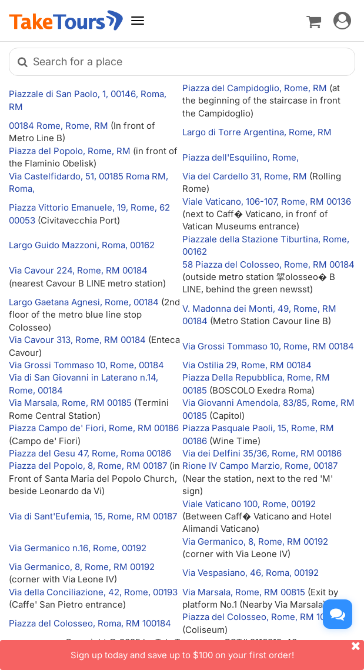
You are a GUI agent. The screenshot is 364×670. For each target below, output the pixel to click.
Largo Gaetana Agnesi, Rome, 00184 (84, 302)
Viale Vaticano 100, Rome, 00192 (249, 503)
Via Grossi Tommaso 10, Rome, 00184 (86, 365)
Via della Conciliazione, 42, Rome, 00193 (93, 592)
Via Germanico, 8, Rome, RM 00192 (255, 541)
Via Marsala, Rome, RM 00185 (70, 402)
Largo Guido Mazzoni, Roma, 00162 (82, 245)
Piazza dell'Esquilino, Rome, (240, 157)
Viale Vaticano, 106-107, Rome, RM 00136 (266, 201)
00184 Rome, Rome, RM (60, 125)
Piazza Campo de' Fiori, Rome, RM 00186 (94, 428)
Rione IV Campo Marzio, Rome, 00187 (260, 465)
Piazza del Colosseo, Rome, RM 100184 (263, 616)
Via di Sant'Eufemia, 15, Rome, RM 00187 (93, 516)
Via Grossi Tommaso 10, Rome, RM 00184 (268, 346)
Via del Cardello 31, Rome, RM (245, 176)
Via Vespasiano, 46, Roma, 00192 (250, 572)
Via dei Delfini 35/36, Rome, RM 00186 (262, 453)
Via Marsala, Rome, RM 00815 (243, 592)
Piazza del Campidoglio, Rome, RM (255, 88)
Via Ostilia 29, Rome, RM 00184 (247, 365)
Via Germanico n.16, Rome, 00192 (77, 548)
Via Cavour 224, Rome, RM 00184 (78, 270)
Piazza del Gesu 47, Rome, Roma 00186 (90, 453)
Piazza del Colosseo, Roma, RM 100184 (90, 623)
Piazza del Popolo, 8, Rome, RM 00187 (88, 465)
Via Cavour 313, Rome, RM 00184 (77, 339)
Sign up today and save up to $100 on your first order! (218, 650)
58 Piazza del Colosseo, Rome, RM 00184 (268, 264)
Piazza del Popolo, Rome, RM (71, 150)
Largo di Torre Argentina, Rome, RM (257, 132)
